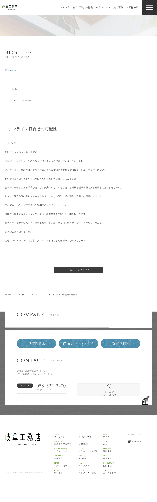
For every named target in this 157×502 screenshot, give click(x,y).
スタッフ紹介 (66, 473)
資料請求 (115, 459)
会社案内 (66, 466)
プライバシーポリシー (135, 443)
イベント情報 (90, 444)
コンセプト (63, 7)
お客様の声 (132, 7)
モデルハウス (103, 7)
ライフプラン (90, 473)
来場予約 (115, 466)
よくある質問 (115, 481)
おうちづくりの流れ (90, 459)
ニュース (115, 451)
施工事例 (118, 7)
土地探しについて (90, 466)
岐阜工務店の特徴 (83, 7)
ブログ (115, 444)
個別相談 (115, 473)
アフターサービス (90, 481)
